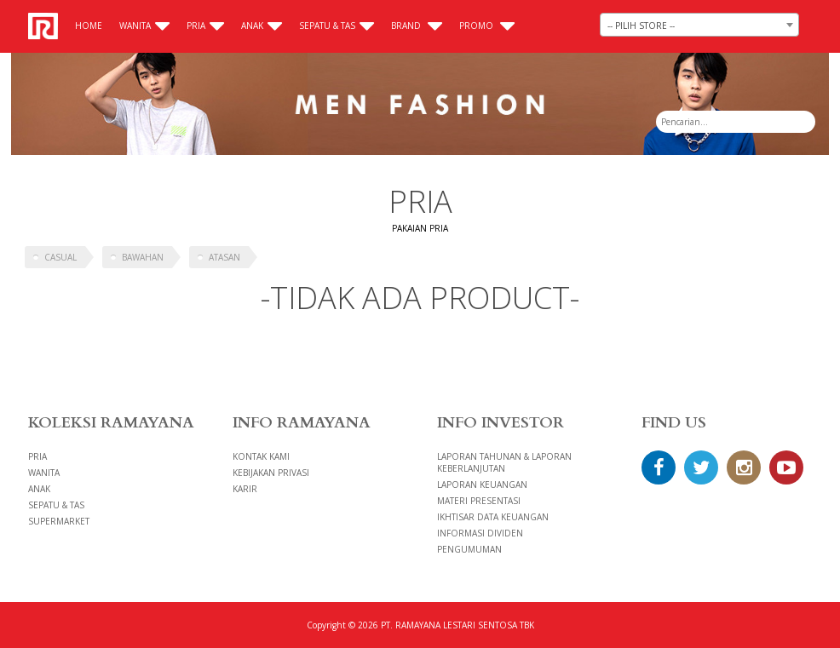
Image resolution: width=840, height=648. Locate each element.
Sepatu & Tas (336, 25)
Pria (205, 25)
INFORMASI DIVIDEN (480, 533)
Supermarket (58, 521)
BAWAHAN (143, 257)
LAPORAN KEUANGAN (482, 484)
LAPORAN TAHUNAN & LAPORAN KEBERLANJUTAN (504, 462)
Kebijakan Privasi (271, 473)
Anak (261, 25)
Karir (245, 489)
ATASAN (224, 257)
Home (88, 26)
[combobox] (699, 25)
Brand (416, 25)
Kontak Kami (261, 456)
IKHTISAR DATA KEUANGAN (493, 517)
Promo (487, 25)
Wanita (144, 25)
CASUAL (60, 257)
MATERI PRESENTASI (479, 501)
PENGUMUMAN (469, 549)
